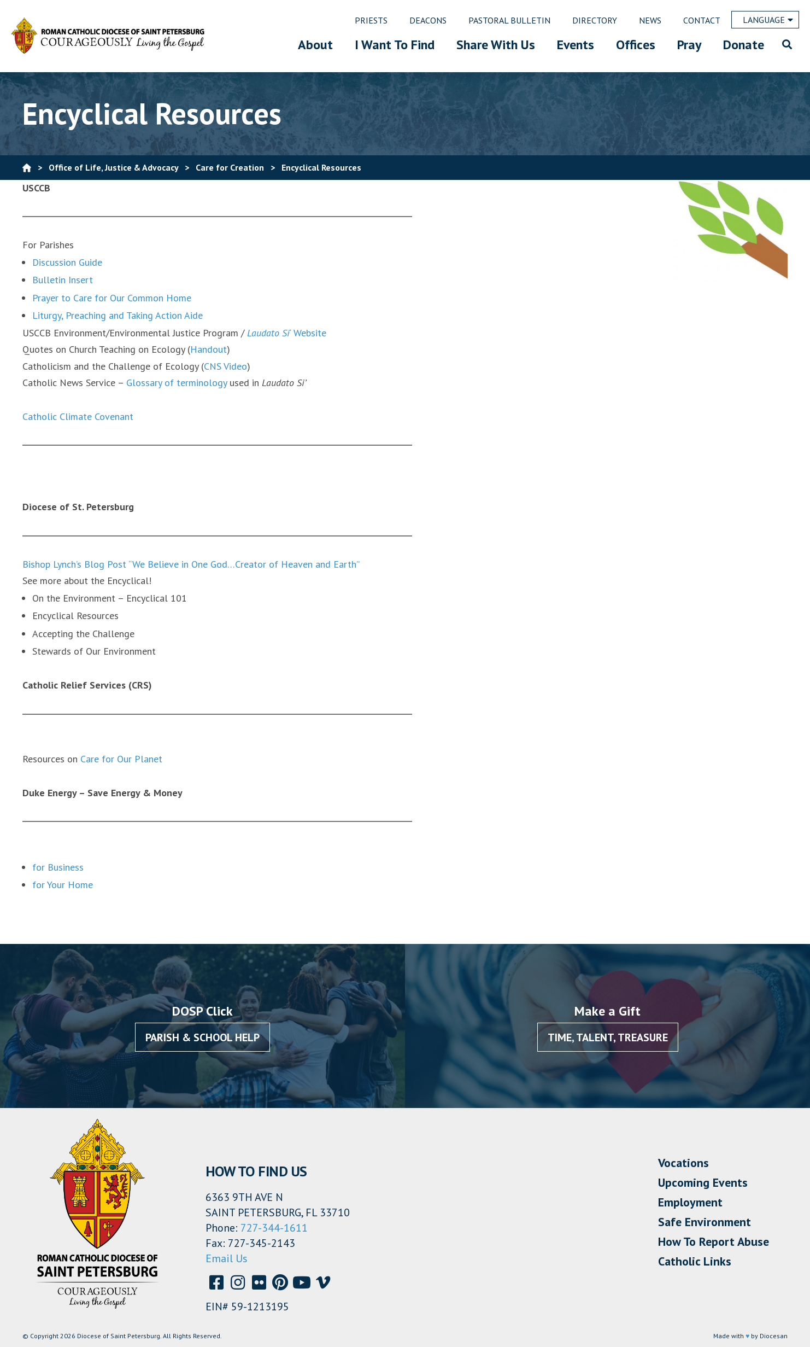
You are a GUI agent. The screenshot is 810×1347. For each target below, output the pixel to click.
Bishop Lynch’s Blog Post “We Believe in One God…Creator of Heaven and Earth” (191, 564)
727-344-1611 (274, 1228)
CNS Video (225, 366)
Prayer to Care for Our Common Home (111, 297)
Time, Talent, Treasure (608, 1037)
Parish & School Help (202, 1037)
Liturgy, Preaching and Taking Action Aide (117, 315)
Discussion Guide (67, 262)
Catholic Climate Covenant (77, 416)
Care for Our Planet (121, 759)
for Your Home (62, 884)
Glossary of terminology (178, 382)
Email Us (227, 1258)
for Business (58, 867)
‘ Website (286, 332)
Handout (208, 349)
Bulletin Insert (62, 279)
